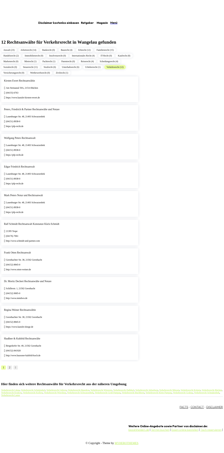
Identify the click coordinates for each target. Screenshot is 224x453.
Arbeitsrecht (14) (28, 50)
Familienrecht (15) (105, 50)
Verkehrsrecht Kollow (33, 392)
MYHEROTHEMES (126, 443)
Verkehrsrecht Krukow (11, 392)
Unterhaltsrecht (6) (70, 67)
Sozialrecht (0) (10, 67)
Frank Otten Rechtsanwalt (17, 252)
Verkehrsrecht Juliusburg (146, 390)
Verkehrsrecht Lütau (10, 390)
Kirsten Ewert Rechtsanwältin (19, 80)
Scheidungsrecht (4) (109, 61)
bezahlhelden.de (138, 429)
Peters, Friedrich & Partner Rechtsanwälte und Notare (31, 109)
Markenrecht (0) (10, 61)
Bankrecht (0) (48, 50)
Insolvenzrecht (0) (57, 55)
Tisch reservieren (211, 429)
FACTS (184, 407)
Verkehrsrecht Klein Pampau (159, 392)
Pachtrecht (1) (48, 61)
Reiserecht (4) (87, 61)
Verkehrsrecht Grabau (183, 392)
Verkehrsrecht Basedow (78, 390)
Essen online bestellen (184, 429)
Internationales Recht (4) (83, 55)
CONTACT (197, 407)
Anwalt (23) (9, 50)
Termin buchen (160, 429)
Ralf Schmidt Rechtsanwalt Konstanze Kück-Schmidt (31, 224)
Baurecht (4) (66, 50)
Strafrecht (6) (50, 67)
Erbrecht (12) (84, 50)
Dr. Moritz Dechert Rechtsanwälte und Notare (27, 281)
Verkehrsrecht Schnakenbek (206, 392)
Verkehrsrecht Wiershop (55, 392)
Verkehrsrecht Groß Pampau (108, 392)
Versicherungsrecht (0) (13, 73)
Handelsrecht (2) (11, 55)
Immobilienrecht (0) (34, 55)
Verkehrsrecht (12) (115, 67)
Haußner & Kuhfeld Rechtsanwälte (22, 338)
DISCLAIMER (214, 407)
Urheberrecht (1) (93, 67)
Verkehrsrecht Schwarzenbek (80, 392)
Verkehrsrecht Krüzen (191, 390)
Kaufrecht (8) (124, 55)
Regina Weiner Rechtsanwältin (20, 309)
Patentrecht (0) (68, 61)
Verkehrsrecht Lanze (10, 395)
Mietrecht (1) (30, 61)
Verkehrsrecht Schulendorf (33, 390)
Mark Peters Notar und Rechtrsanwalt (23, 195)
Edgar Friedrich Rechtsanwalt (19, 166)
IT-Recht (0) (106, 55)
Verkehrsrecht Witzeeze (101, 390)
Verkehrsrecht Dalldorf (123, 390)
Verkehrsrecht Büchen (212, 390)
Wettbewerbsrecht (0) (40, 73)
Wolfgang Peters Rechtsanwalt (20, 138)
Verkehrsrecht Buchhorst (133, 392)
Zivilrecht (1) (62, 73)
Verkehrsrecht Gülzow (56, 390)
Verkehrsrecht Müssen (169, 390)
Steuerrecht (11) (30, 67)
